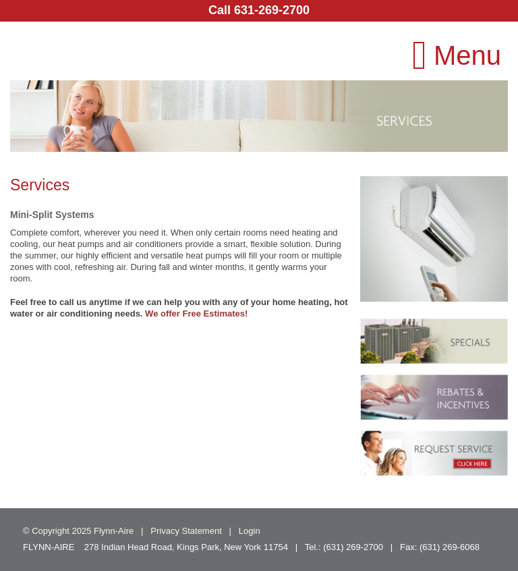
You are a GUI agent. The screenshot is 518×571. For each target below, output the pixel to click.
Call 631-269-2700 (259, 10)
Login (249, 531)
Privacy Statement (186, 531)
